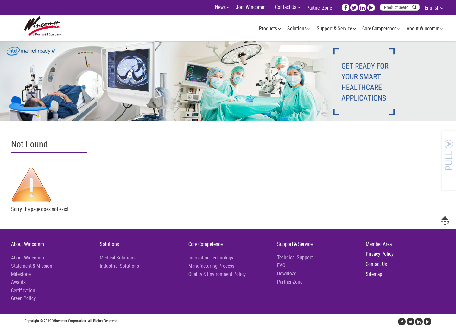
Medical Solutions (118, 257)
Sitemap (374, 274)
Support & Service (334, 28)
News (220, 7)
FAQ (281, 265)
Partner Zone (319, 7)
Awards (18, 282)
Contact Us (285, 7)
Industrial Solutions (119, 265)
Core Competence (379, 28)
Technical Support (295, 257)
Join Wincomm (251, 7)
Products (268, 28)
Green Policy (23, 298)
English (432, 7)
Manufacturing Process (211, 265)
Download (287, 273)
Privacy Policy (380, 253)
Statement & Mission (31, 265)
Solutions (297, 28)
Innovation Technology (210, 257)
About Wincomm (423, 28)
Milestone (21, 274)
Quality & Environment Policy (217, 274)
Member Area (379, 243)
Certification (23, 290)
